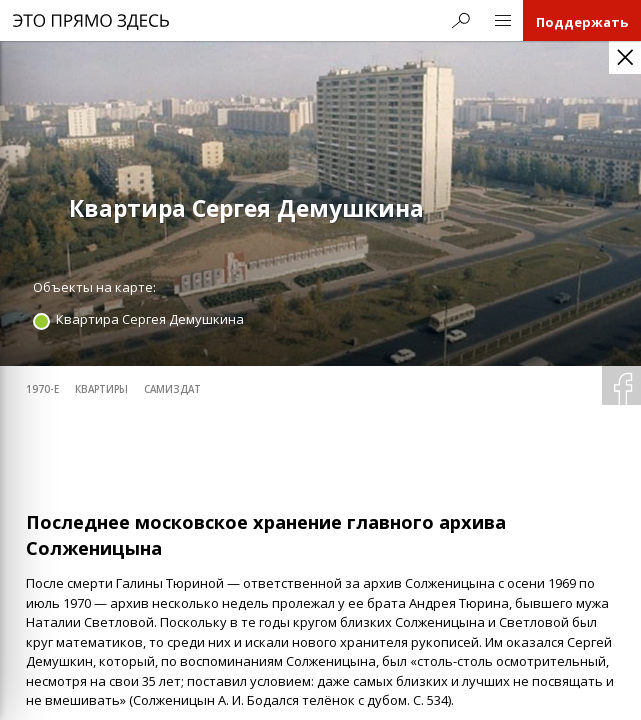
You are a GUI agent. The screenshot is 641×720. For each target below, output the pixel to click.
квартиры (101, 389)
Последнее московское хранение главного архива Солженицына (266, 535)
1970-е (42, 389)
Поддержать (582, 22)
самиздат (172, 389)
